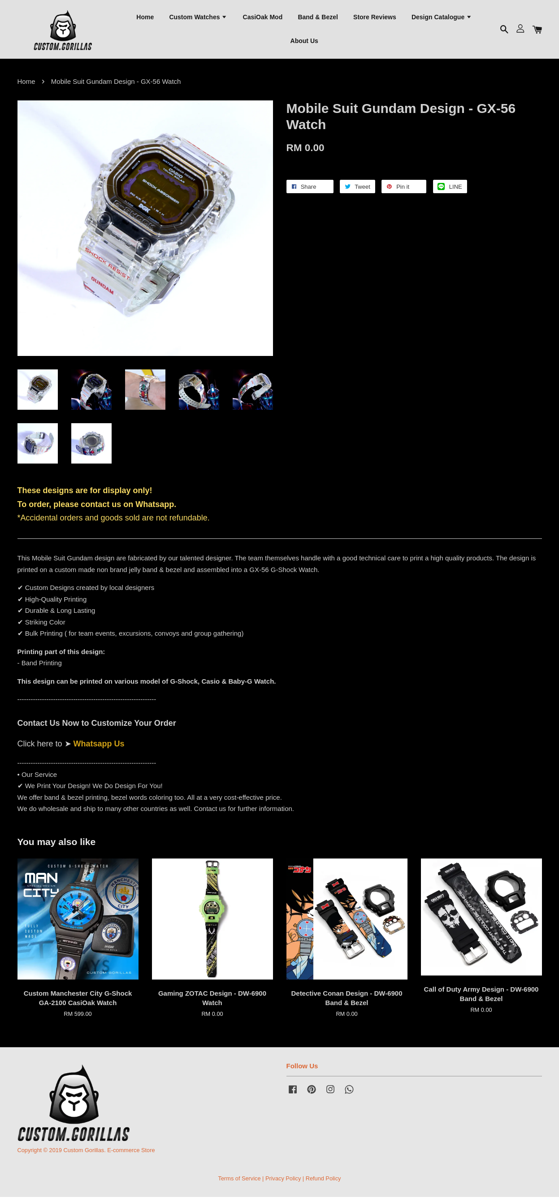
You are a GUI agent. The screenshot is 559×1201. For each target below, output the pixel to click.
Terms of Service (239, 1182)
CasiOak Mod (263, 18)
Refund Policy (323, 1182)
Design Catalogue (442, 18)
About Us (304, 42)
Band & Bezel (318, 18)
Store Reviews (374, 18)
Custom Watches (198, 18)
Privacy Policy (283, 1182)
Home (145, 18)
